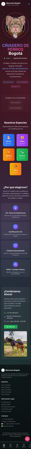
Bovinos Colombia (6, 392)
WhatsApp (11, 327)
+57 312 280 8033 (8, 419)
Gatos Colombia (5, 387)
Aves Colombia (5, 394)
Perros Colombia (5, 385)
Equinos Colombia (6, 389)
